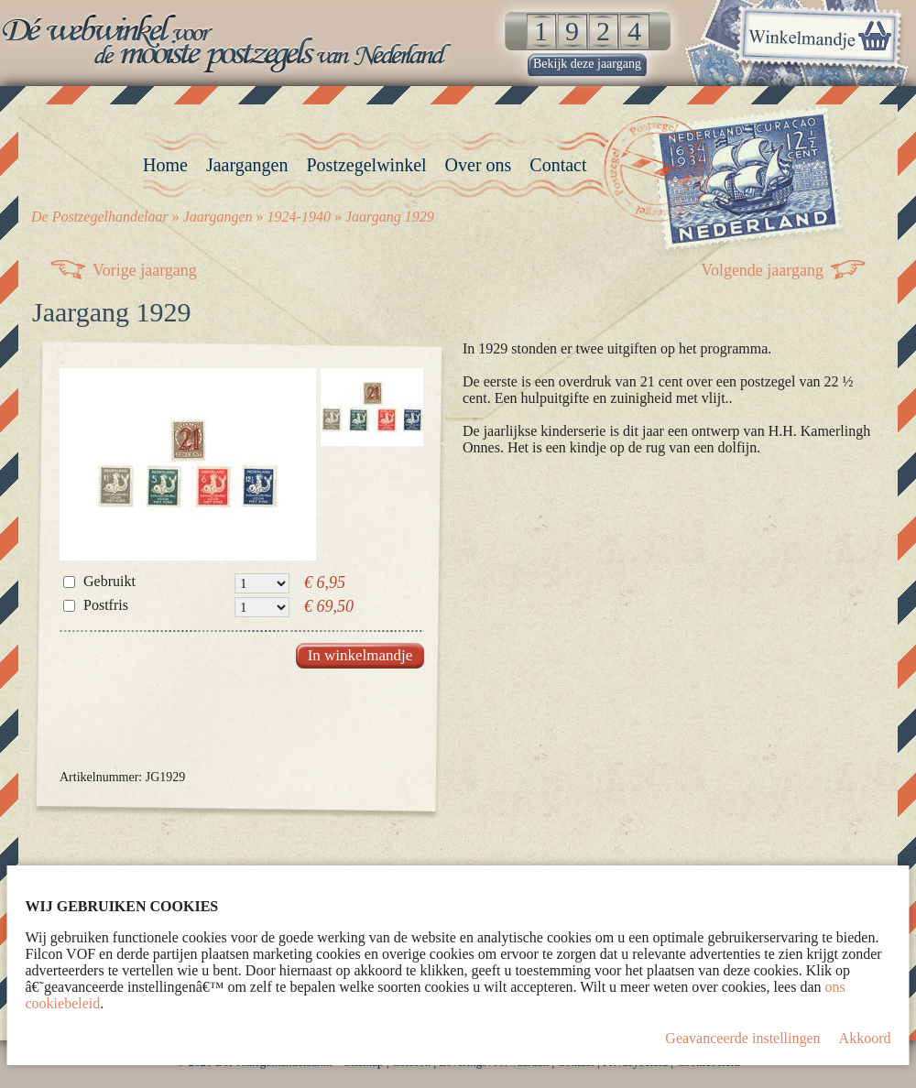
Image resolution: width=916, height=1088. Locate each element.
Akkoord (865, 1038)
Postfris (105, 605)
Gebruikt (109, 581)
